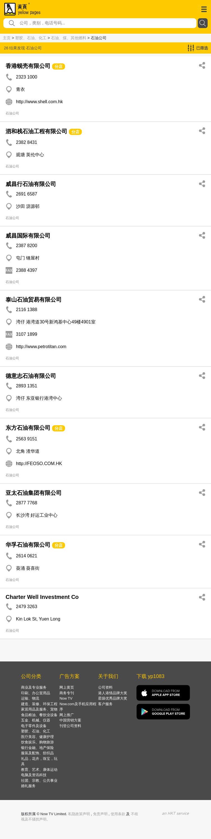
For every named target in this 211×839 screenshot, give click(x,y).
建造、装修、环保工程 (39, 704)
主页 (7, 38)
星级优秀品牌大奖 (112, 698)
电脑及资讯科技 (34, 775)
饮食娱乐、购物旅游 (37, 742)
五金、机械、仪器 (35, 720)
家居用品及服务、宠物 (39, 709)
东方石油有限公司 (28, 428)
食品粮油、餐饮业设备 (39, 715)
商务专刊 (66, 693)
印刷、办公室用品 (35, 693)
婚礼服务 (28, 786)
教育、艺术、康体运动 (39, 769)
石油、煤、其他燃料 (68, 38)
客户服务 (105, 704)
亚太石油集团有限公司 (34, 493)
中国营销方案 (70, 720)
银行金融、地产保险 (37, 748)
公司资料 (105, 687)
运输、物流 (30, 698)
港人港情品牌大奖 (112, 693)
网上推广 (66, 715)
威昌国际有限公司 (28, 236)
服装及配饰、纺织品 (37, 753)
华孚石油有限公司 (28, 545)
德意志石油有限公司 (31, 376)
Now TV (65, 698)
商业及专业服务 (34, 687)
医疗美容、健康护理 (37, 737)
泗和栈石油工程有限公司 (36, 131)
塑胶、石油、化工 (31, 38)
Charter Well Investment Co (42, 597)
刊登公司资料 (70, 726)
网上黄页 (66, 687)
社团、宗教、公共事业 (39, 780)
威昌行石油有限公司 (31, 184)
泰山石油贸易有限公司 (34, 299)
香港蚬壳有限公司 (28, 66)
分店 (58, 66)
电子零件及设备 (34, 726)
